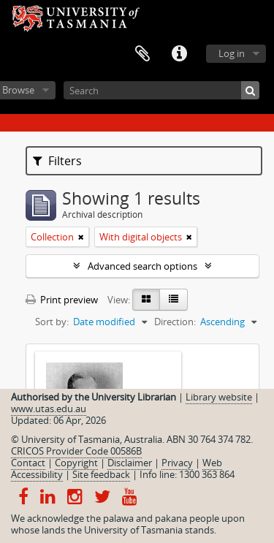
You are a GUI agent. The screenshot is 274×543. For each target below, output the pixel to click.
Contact (28, 462)
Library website (219, 396)
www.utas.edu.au (48, 408)
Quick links (179, 54)
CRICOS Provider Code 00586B (76, 450)
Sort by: (52, 321)
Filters (57, 161)
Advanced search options (142, 266)
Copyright (76, 462)
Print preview (62, 299)
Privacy (177, 462)
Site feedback (101, 474)
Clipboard (142, 54)
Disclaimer (129, 462)
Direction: (175, 321)
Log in (231, 53)
